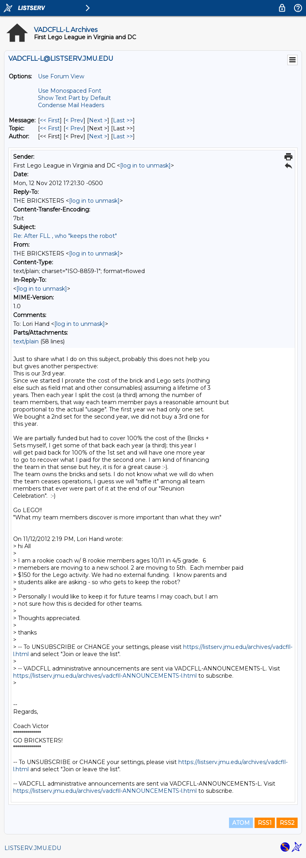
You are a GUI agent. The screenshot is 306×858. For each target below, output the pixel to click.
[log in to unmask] (145, 165)
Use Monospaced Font (69, 90)
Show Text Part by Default (74, 98)
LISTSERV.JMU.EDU (32, 848)
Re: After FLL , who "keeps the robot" (65, 235)
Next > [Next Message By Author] (98, 136)
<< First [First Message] (50, 120)
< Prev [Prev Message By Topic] (74, 128)
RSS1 (265, 822)
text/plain (26, 341)
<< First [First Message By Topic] (50, 128)
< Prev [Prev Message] (74, 120)
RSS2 (287, 822)
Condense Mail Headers (71, 105)
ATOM (241, 822)
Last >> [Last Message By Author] (123, 136)
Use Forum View (61, 76)
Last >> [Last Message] (123, 120)
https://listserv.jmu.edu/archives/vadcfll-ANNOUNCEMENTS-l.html (105, 675)
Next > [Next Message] (98, 120)
